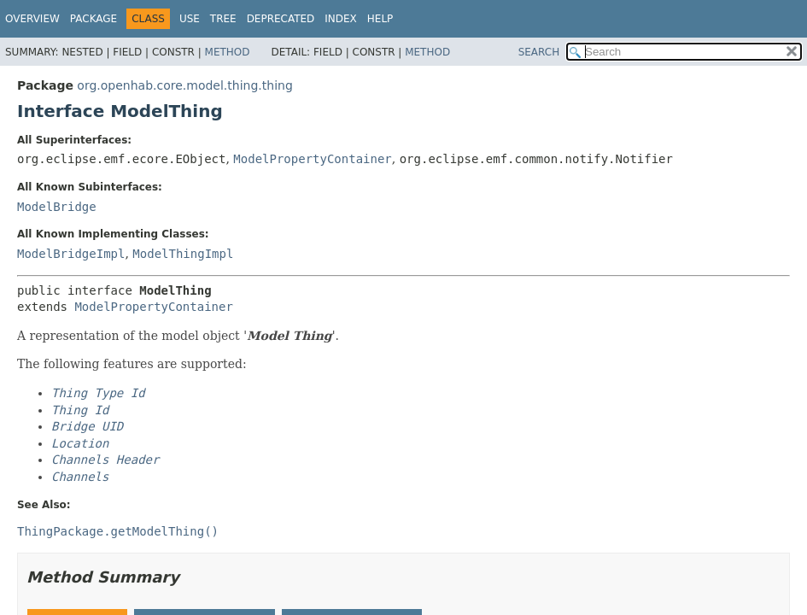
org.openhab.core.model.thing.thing (184, 85)
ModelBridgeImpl (71, 254)
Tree (223, 19)
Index (341, 19)
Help (380, 19)
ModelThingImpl (182, 254)
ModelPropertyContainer (312, 159)
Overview (32, 19)
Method (227, 52)
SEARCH (539, 52)
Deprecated (281, 19)
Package (93, 19)
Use (189, 19)
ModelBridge (56, 207)
